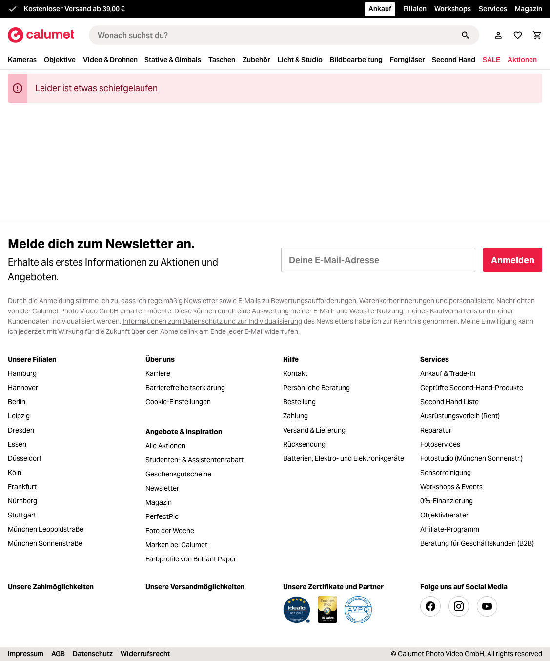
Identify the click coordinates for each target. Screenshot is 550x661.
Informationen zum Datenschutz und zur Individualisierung (212, 321)
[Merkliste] (518, 35)
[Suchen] (465, 35)
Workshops (452, 8)
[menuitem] (25, 60)
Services (493, 8)
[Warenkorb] (537, 35)
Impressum (25, 653)
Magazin (528, 8)
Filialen (415, 8)
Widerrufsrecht (145, 653)
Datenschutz (93, 653)
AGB (58, 653)
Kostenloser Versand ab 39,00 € (74, 8)
